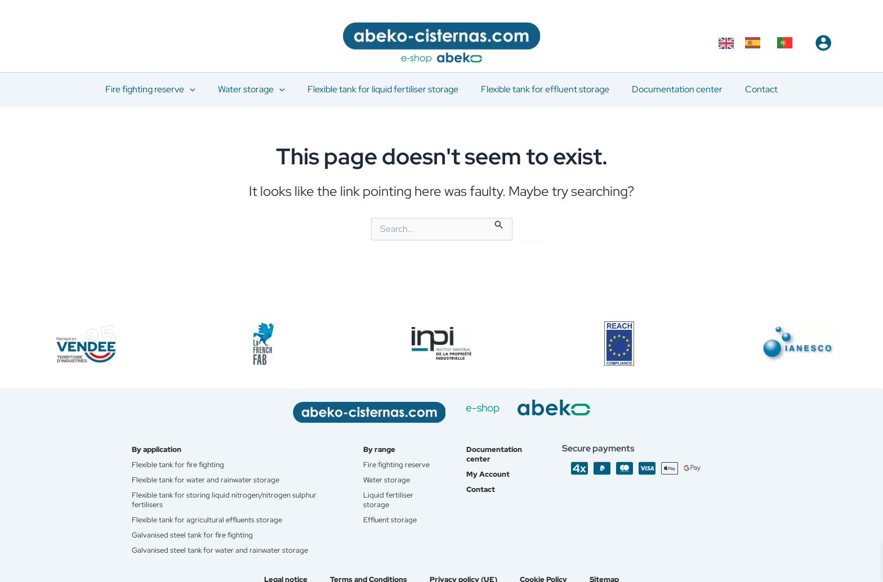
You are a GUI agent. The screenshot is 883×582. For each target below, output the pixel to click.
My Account (492, 466)
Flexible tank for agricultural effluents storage (211, 513)
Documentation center (499, 445)
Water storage (391, 482)
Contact (485, 482)
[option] (755, 42)
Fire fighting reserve (388, 461)
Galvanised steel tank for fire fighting (196, 529)
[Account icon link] (823, 42)
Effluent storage (395, 523)
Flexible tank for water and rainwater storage (209, 472)
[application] (201, 89)
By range (384, 440)
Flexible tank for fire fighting (181, 456)
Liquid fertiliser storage (392, 503)
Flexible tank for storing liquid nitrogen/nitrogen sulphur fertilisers (229, 492)
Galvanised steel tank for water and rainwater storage (224, 545)
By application (160, 440)
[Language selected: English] (761, 43)
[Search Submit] (498, 223)
